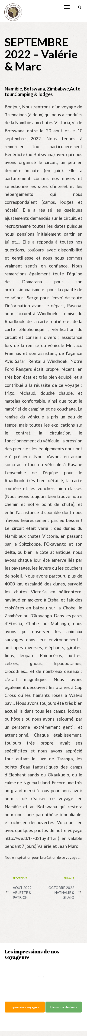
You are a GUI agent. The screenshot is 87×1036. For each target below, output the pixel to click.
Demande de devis (63, 1007)
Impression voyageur (25, 1007)
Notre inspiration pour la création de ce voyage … (43, 857)
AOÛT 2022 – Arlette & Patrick (23, 892)
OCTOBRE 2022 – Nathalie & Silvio (61, 892)
